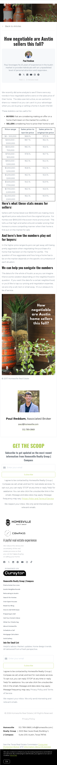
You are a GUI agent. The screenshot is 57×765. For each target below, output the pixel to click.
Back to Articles (13, 26)
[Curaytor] (14, 575)
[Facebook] (4, 562)
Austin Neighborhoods (11, 589)
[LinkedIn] (13, 562)
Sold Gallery (7, 638)
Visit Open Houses (10, 601)
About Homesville (10, 626)
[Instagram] (27, 562)
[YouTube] (22, 562)
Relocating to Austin (10, 593)
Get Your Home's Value (11, 618)
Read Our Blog (8, 606)
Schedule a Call (9, 630)
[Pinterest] (18, 562)
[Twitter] (9, 562)
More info (13, 755)
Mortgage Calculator (11, 634)
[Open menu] (54, 4)
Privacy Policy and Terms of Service (38, 499)
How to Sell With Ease (11, 610)
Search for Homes (9, 597)
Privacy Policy (28, 719)
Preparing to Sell (9, 614)
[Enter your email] (31, 467)
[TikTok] (31, 562)
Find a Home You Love (11, 585)
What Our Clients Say (11, 622)
